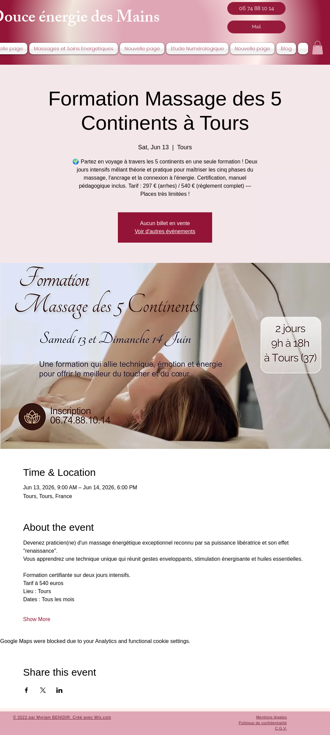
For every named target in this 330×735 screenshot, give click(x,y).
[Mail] (256, 27)
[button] (317, 48)
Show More (37, 619)
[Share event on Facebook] (26, 690)
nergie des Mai (95, 19)
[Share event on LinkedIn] (59, 690)
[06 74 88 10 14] (256, 8)
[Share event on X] (43, 690)
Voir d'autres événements (165, 231)
